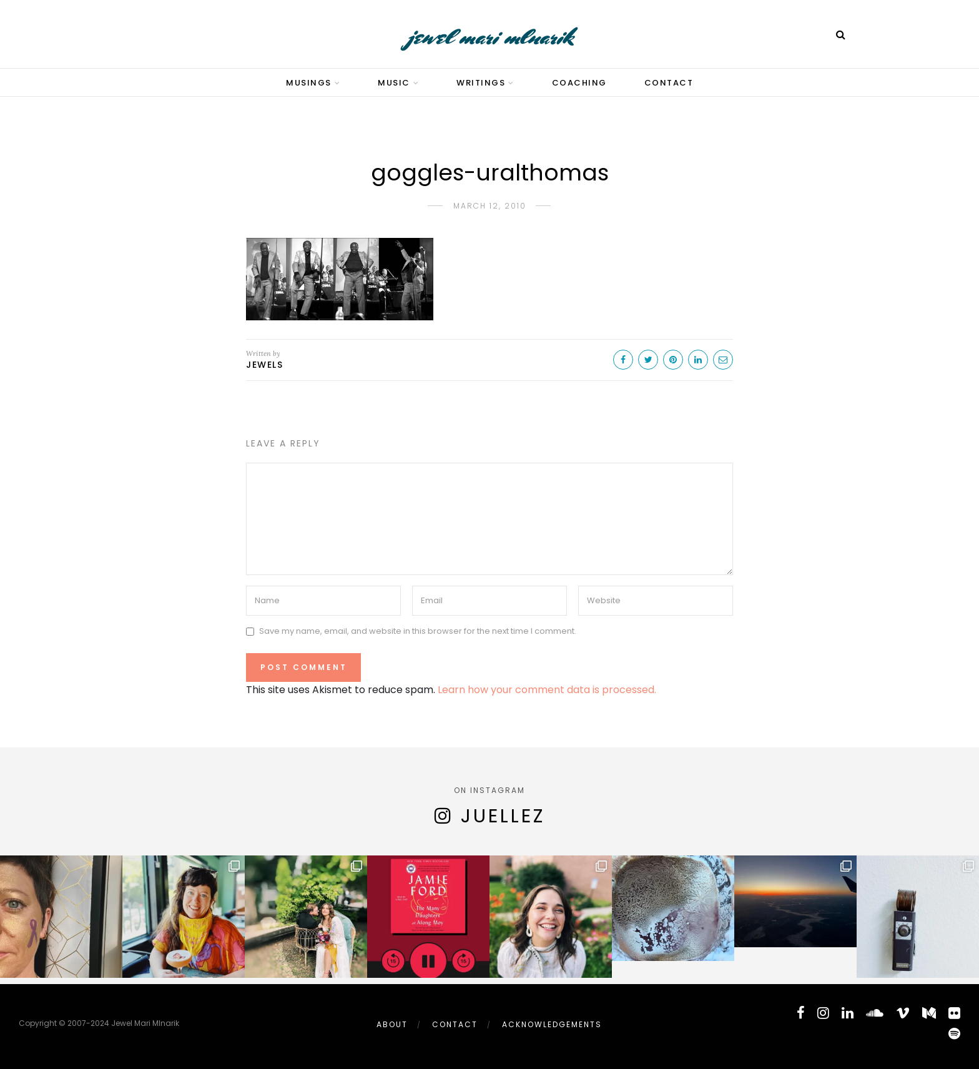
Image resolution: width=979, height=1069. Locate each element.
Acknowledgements (552, 1024)
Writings (480, 83)
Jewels (264, 364)
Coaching (579, 83)
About (392, 1024)
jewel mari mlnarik (489, 36)
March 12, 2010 (489, 205)
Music (394, 83)
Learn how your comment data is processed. (547, 689)
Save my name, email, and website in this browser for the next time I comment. (417, 631)
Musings (309, 83)
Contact (669, 83)
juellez (503, 816)
